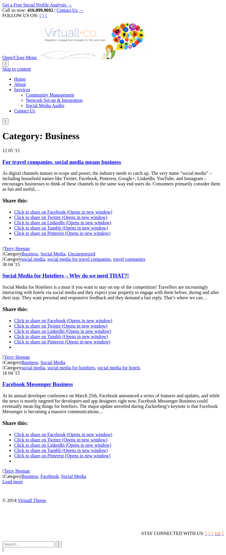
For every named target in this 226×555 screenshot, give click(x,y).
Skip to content (16, 69)
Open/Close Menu (19, 57)
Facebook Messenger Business (37, 384)
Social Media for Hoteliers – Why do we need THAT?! (65, 275)
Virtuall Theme (32, 500)
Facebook (49, 476)
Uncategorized (81, 253)
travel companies (129, 259)
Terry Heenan (17, 248)
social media (33, 259)
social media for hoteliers (71, 367)
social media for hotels (118, 367)
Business (29, 253)
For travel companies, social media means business (61, 162)
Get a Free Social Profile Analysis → (37, 4)
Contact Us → (70, 10)
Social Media (52, 253)
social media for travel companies (79, 259)
